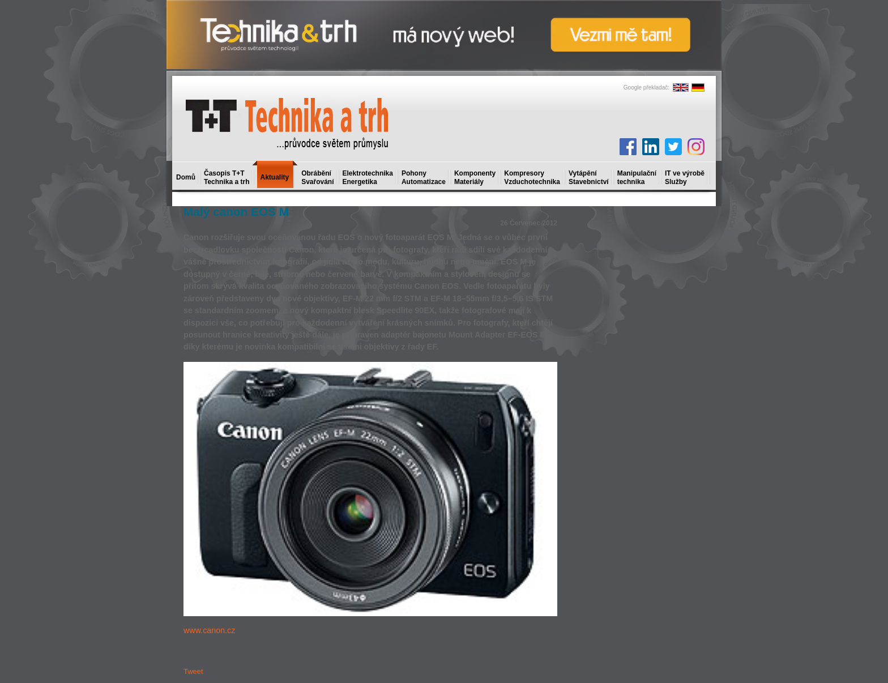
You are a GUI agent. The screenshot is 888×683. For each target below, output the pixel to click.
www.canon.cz (209, 630)
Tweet (193, 671)
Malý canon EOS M (236, 211)
